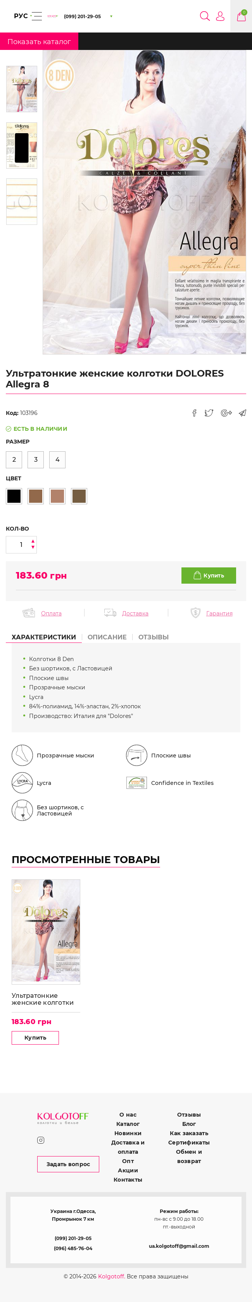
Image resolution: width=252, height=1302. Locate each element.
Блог (189, 1123)
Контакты (128, 1179)
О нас (127, 1114)
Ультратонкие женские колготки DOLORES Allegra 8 (43, 999)
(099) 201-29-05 (73, 1238)
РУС (21, 16)
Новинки (128, 1133)
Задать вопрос (68, 1164)
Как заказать (189, 1133)
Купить (35, 1038)
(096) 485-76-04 (73, 1248)
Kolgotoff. (111, 1276)
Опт (128, 1161)
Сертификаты (189, 1142)
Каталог (128, 1123)
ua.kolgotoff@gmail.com (179, 1246)
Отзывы (189, 1114)
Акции (128, 1170)
